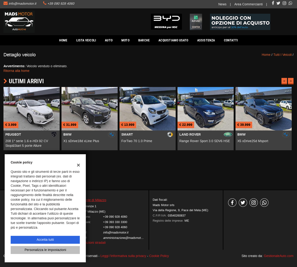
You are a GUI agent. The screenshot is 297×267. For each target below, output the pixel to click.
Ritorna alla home (16, 71)
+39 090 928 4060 (60, 3)
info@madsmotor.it (22, 3)
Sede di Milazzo (94, 200)
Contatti (231, 40)
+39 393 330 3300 (115, 222)
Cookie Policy (159, 256)
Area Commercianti (248, 4)
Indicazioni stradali (92, 242)
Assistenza (206, 40)
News (222, 4)
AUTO (109, 40)
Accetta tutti (45, 239)
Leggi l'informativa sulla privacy (123, 256)
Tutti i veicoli (282, 55)
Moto (125, 40)
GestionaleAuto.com (279, 256)
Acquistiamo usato (173, 40)
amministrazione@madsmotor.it (124, 238)
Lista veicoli (86, 40)
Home (63, 40)
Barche (144, 40)
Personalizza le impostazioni (45, 250)
